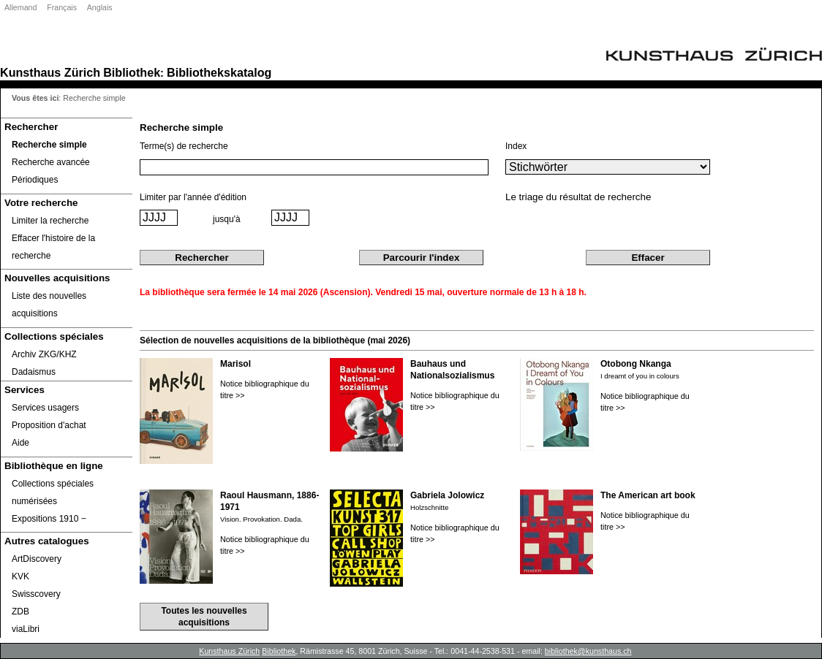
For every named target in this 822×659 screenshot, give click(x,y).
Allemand (20, 7)
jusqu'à (227, 219)
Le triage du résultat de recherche (578, 196)
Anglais (100, 7)
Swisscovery (36, 594)
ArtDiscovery (36, 559)
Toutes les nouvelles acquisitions (203, 617)
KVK (20, 576)
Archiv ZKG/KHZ (44, 354)
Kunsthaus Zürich (50, 72)
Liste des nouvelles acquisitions (49, 305)
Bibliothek (131, 72)
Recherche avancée (51, 162)
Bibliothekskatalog (219, 72)
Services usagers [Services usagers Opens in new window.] (45, 408)
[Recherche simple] (66, 144)
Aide (20, 443)
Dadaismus (34, 372)
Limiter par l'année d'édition (193, 197)
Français (62, 7)
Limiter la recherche (50, 221)
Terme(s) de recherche (184, 146)
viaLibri (25, 629)
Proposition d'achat (49, 425)
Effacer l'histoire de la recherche (53, 247)
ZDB (20, 611)
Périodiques (35, 180)
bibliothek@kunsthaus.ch (588, 651)
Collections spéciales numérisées (53, 492)
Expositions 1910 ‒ (49, 519)
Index (516, 146)
